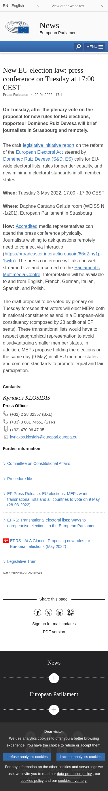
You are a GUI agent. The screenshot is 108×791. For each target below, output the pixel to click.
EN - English (13, 5)
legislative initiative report (48, 145)
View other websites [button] (68, 6)
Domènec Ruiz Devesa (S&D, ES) (38, 159)
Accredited (27, 226)
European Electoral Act (39, 152)
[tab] (54, 662)
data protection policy (74, 781)
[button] (94, 47)
